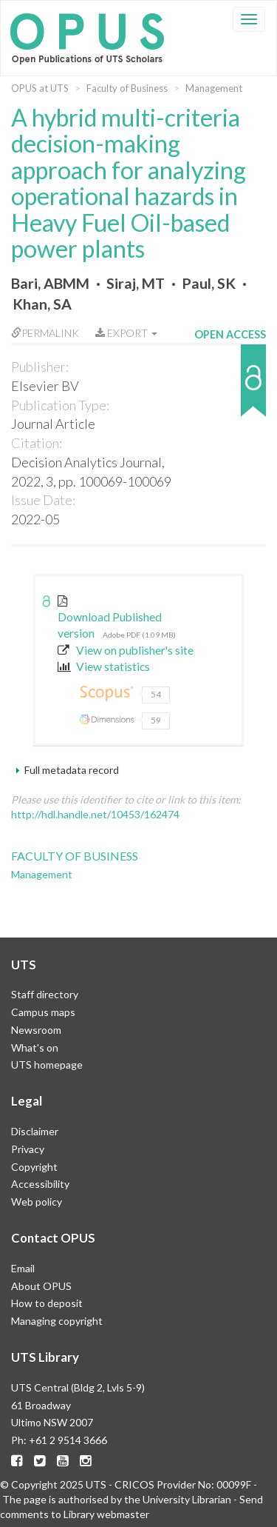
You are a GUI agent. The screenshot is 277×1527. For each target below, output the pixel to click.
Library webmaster (106, 1514)
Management (213, 88)
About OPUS (41, 1286)
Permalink (45, 333)
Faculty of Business (127, 88)
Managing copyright (57, 1320)
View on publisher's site (126, 650)
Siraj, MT (135, 283)
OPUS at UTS (40, 88)
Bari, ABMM (50, 283)
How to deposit (47, 1303)
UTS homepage (47, 1064)
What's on (34, 1047)
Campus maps (43, 1012)
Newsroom (36, 1029)
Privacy (27, 1149)
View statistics (104, 666)
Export (126, 333)
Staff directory (44, 994)
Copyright (34, 1166)
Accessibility (40, 1183)
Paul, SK (209, 283)
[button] (230, 387)
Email (23, 1268)
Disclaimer (34, 1131)
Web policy (36, 1201)
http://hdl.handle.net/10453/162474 (95, 814)
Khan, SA (42, 304)
